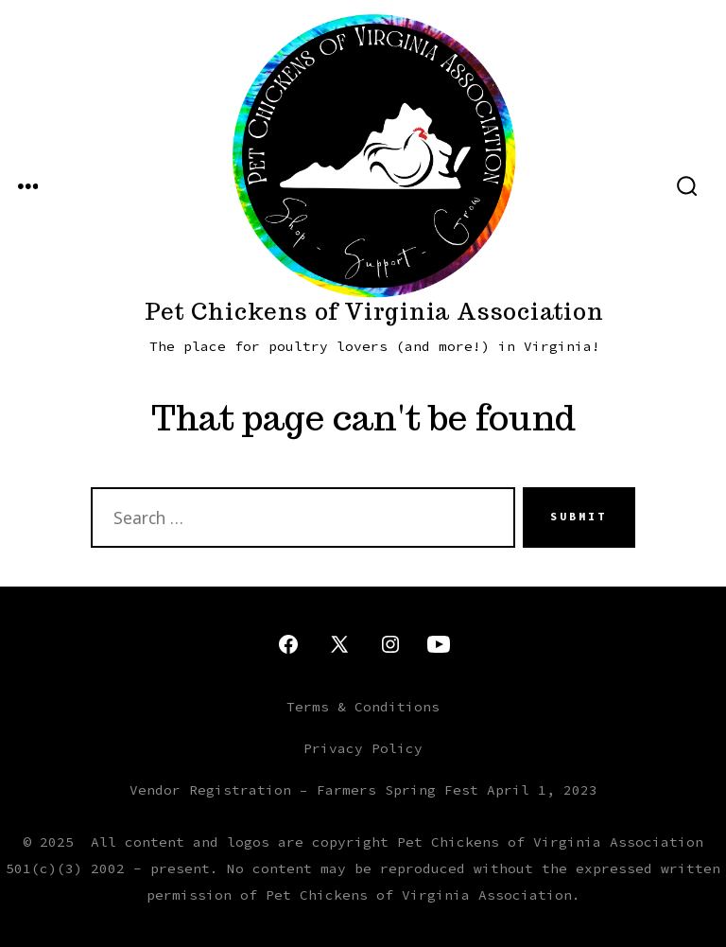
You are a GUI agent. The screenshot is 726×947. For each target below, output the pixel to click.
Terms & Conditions (363, 706)
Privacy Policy (363, 748)
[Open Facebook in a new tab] (288, 644)
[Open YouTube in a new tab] (439, 644)
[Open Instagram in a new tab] (390, 644)
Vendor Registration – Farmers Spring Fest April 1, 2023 (363, 789)
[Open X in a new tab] (339, 644)
